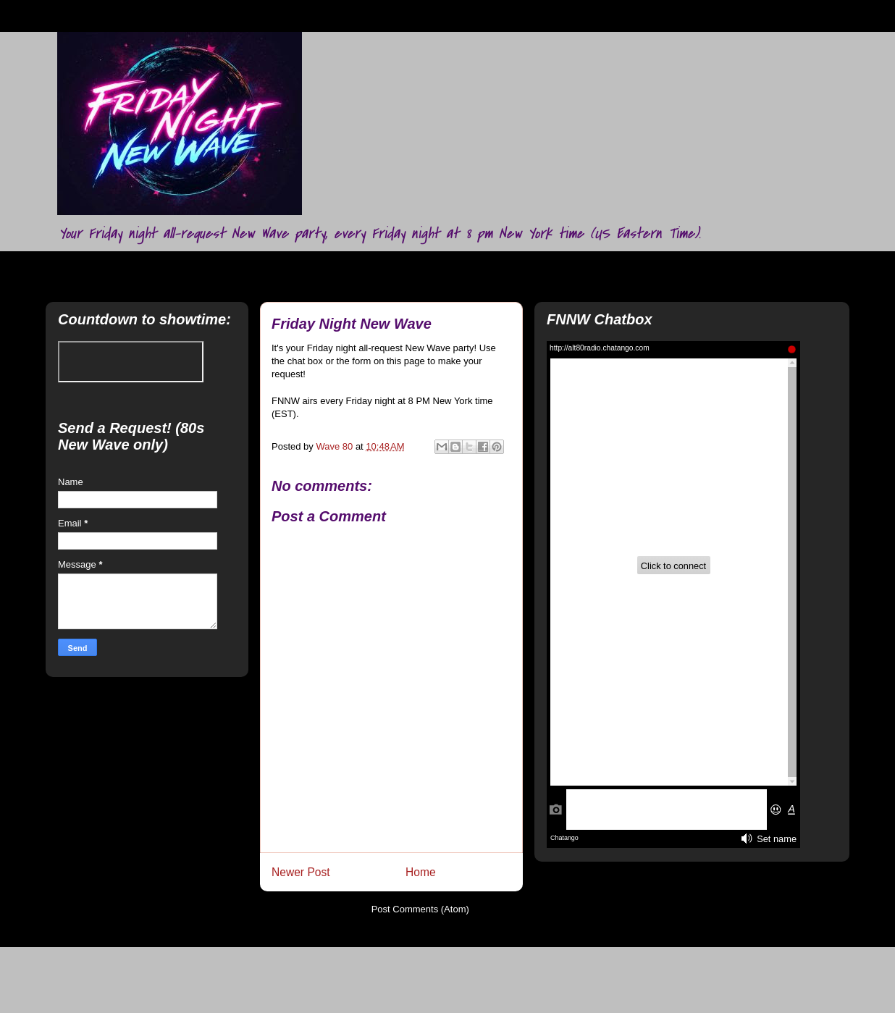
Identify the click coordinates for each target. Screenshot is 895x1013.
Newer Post (301, 872)
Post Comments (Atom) (420, 909)
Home (421, 872)
